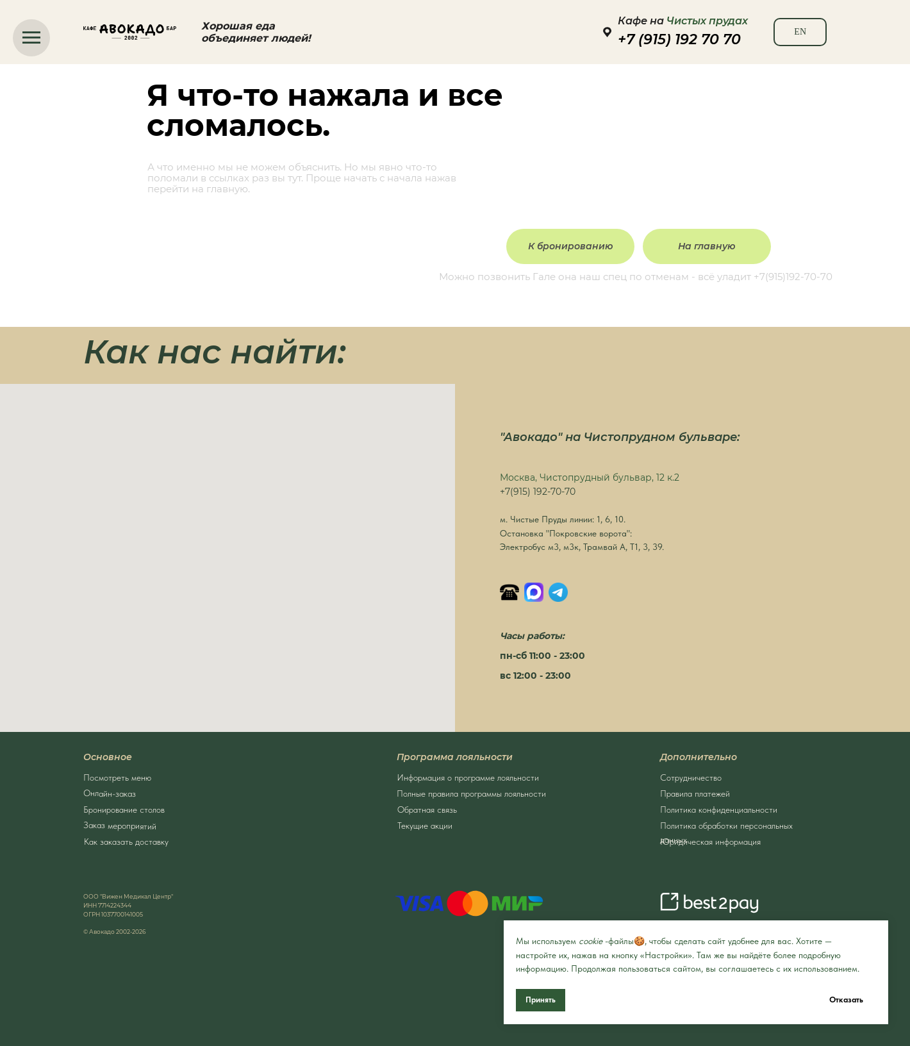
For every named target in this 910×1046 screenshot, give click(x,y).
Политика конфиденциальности (718, 807)
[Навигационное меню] (31, 37)
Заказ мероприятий (119, 823)
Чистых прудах (707, 21)
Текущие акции (424, 823)
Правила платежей (695, 791)
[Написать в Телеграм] (558, 592)
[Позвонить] (509, 592)
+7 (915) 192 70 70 (679, 39)
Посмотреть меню (117, 775)
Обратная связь (427, 807)
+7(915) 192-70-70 (537, 491)
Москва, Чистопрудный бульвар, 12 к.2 (589, 477)
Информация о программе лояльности (468, 775)
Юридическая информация (710, 839)
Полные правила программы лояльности (471, 791)
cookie (590, 941)
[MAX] (533, 592)
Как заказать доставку (126, 839)
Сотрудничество (691, 775)
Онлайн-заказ (109, 790)
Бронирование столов (124, 807)
